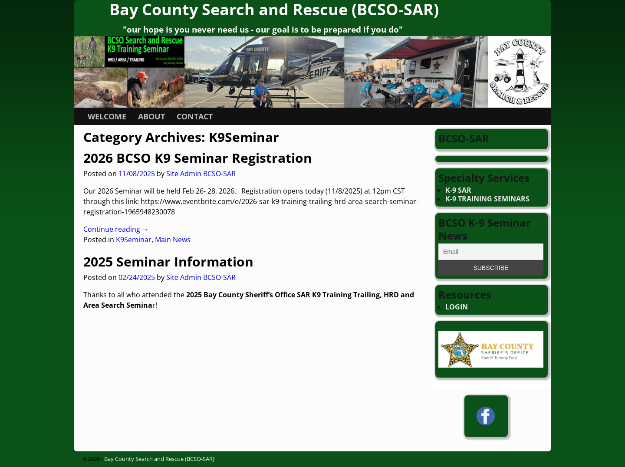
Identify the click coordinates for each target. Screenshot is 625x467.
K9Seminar (133, 239)
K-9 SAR (458, 190)
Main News (173, 239)
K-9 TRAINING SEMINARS (487, 199)
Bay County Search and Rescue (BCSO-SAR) (159, 459)
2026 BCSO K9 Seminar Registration (197, 158)
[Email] (490, 251)
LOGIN (456, 307)
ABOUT (151, 116)
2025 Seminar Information (168, 261)
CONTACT (195, 116)
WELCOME (107, 116)
